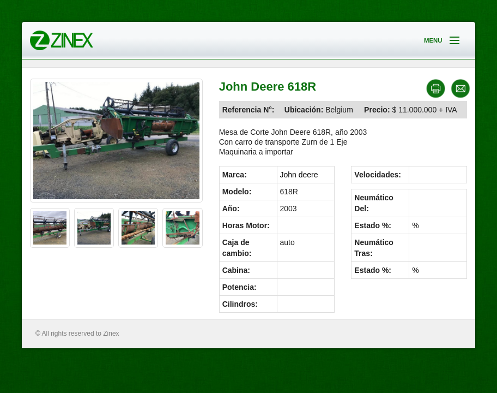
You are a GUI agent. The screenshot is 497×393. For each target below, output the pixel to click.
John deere (299, 174)
